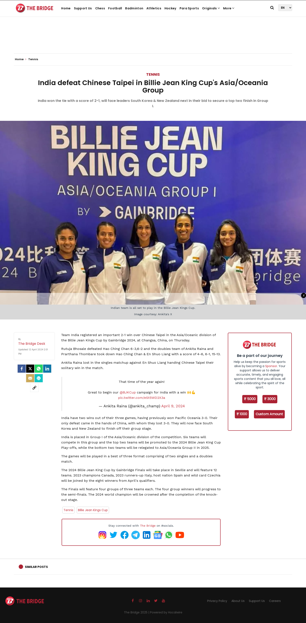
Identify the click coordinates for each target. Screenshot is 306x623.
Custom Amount (269, 414)
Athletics (153, 8)
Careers (275, 601)
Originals (211, 8)
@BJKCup (128, 392)
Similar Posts (36, 567)
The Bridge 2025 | (137, 612)
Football (115, 8)
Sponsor (271, 366)
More (229, 8)
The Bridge (148, 525)
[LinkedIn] (47, 368)
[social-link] (34, 387)
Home (66, 8)
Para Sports (189, 8)
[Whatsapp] (38, 368)
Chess (100, 8)
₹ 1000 (242, 414)
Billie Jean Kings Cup (93, 510)
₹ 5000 (250, 398)
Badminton (134, 8)
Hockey (170, 8)
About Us (238, 601)
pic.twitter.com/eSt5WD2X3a (141, 398)
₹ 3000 (270, 398)
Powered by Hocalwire (166, 612)
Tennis (153, 74)
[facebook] (21, 368)
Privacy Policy (217, 601)
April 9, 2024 (173, 406)
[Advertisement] (153, 40)
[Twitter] (30, 368)
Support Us (83, 8)
